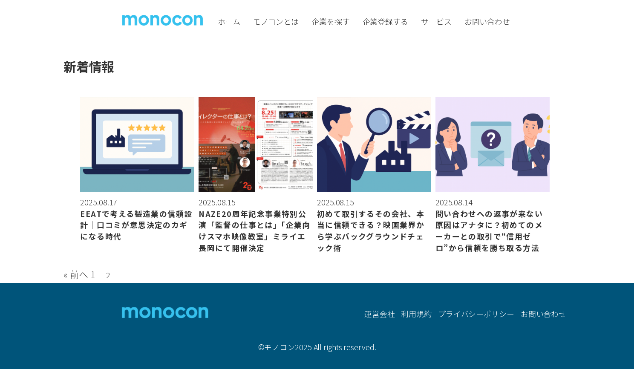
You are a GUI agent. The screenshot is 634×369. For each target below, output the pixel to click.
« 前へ (76, 274)
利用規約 (416, 313)
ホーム (229, 21)
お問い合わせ (487, 21)
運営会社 (379, 313)
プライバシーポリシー (476, 313)
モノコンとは (276, 21)
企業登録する (385, 21)
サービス (436, 21)
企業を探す (330, 21)
